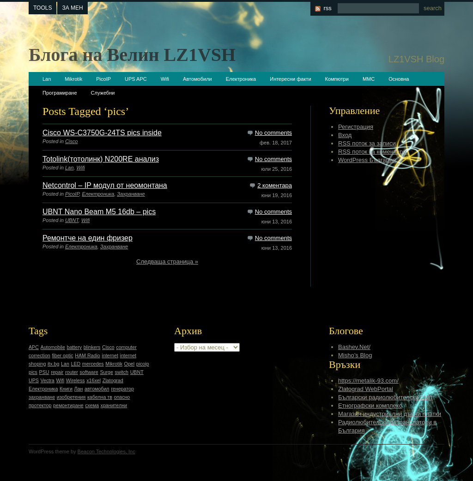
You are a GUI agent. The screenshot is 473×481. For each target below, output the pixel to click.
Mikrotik (73, 79)
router (71, 372)
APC (34, 347)
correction (39, 355)
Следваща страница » (167, 261)
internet (110, 355)
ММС (369, 79)
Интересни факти (290, 79)
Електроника (241, 79)
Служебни (103, 93)
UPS (34, 380)
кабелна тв (99, 397)
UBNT (72, 220)
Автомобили (197, 79)
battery (74, 347)
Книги (66, 388)
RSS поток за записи (367, 143)
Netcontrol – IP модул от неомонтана (104, 185)
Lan (46, 79)
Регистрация (355, 126)
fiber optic (62, 355)
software (88, 372)
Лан (78, 388)
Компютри (337, 79)
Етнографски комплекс (370, 405)
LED (75, 364)
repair (57, 372)
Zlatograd (113, 380)
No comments (273, 132)
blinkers (92, 347)
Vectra (48, 380)
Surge (106, 372)
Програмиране (59, 93)
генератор (122, 388)
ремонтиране (68, 405)
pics (33, 372)
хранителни (114, 405)
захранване (42, 397)
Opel (129, 364)
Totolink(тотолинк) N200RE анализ (100, 159)
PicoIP (103, 79)
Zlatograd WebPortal (365, 388)
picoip (142, 364)
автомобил (97, 388)
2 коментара (274, 185)
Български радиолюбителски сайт (385, 397)
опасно (122, 397)
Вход (345, 135)
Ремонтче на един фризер (87, 238)
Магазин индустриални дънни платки (389, 413)
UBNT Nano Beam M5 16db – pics (99, 212)
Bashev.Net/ (354, 346)
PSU (44, 372)
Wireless (75, 380)
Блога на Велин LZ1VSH (132, 54)
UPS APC (136, 79)
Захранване (131, 194)
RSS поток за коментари (372, 151)
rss (327, 8)
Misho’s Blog (355, 355)
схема (92, 405)
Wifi (165, 79)
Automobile (53, 347)
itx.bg (53, 364)
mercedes (93, 364)
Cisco (71, 141)
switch (121, 372)
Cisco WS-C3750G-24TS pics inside (102, 133)
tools (42, 8)
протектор (40, 405)
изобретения (71, 397)
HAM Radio (87, 355)
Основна (398, 79)
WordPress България (367, 159)
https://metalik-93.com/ (368, 380)
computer (126, 347)
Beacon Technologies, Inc (106, 451)
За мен (72, 8)
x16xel (93, 380)
